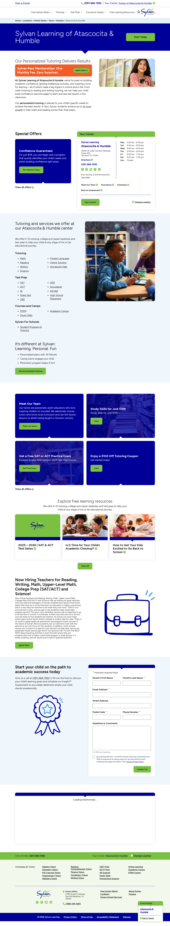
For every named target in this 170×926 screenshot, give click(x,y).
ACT (22, 288)
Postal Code (99, 713)
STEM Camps (134, 874)
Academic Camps (59, 312)
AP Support (105, 874)
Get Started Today (31, 171)
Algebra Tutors (49, 868)
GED (52, 283)
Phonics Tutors (77, 873)
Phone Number (131, 713)
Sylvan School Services (111, 898)
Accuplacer (56, 288)
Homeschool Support (109, 880)
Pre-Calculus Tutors (51, 874)
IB (21, 292)
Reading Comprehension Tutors (81, 869)
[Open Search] (153, 12)
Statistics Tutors (49, 880)
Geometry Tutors (50, 871)
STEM (23, 312)
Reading (24, 263)
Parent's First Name (103, 679)
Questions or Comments (104, 724)
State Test (25, 296)
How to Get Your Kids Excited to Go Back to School (128, 549)
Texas (51, 22)
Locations (27, 22)
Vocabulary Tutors (79, 876)
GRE (22, 300)
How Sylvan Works (109, 892)
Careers (132, 895)
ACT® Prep (105, 871)
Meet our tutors (30, 427)
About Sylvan (135, 892)
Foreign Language (59, 259)
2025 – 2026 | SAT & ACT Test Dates (35, 548)
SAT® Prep (104, 868)
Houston (60, 22)
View (96, 422)
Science (24, 272)
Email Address (100, 690)
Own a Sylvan (22, 3)
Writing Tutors (77, 879)
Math (23, 259)
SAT (22, 283)
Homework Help (58, 267)
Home (18, 22)
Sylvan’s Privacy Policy (135, 763)
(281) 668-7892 (89, 165)
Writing (24, 267)
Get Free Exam (29, 469)
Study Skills (26, 316)
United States (40, 22)
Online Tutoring (58, 263)
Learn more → (81, 71)
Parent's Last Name (134, 679)
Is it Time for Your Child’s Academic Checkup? (83, 548)
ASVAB (54, 292)
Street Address (100, 701)
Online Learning (135, 868)
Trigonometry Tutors (51, 877)
